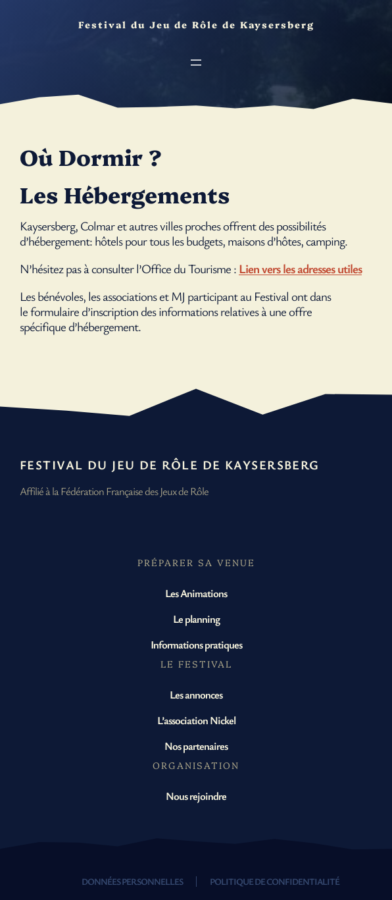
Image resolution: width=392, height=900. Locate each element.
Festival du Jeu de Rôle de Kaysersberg (170, 464)
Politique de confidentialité (274, 881)
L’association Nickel (196, 720)
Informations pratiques (196, 644)
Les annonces (196, 694)
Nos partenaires (196, 746)
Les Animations (196, 593)
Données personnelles (132, 881)
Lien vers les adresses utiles (300, 268)
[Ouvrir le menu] (196, 62)
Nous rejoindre (196, 796)
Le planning (196, 619)
